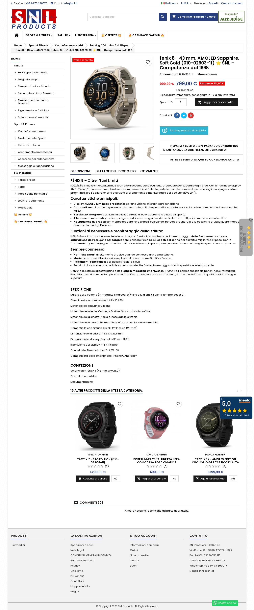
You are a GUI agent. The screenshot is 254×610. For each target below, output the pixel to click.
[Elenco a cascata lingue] (170, 3)
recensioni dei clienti (243, 239)
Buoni (133, 566)
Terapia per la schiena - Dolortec (33, 101)
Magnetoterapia (28, 79)
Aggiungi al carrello (216, 102)
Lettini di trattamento (31, 201)
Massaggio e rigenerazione (36, 166)
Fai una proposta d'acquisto (184, 130)
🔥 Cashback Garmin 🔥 (146, 35)
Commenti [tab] (149, 171)
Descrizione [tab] (80, 171)
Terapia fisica (27, 180)
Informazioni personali (144, 545)
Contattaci (77, 581)
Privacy (75, 566)
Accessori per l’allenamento (36, 159)
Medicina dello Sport (31, 138)
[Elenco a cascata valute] (187, 3)
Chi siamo (76, 571)
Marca (202, 74)
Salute (62, 35)
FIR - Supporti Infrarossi (32, 72)
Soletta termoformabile (33, 117)
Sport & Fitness (38, 35)
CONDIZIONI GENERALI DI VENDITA (91, 555)
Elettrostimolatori (29, 145)
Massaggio (25, 207)
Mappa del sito (80, 586)
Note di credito (139, 555)
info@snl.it (70, 3)
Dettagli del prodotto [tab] (115, 171)
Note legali (77, 550)
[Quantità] (181, 102)
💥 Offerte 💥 (111, 35)
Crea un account (232, 3)
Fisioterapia (84, 35)
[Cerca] (127, 17)
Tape (21, 187)
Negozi (75, 591)
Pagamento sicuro (82, 560)
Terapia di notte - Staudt (33, 86)
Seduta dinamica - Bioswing (36, 93)
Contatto (199, 535)
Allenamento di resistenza (35, 152)
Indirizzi (135, 560)
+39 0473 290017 (36, 3)
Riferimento (168, 74)
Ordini (134, 550)
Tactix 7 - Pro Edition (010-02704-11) (98, 460)
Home (15, 59)
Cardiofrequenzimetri (32, 131)
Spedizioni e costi (81, 545)
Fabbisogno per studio (32, 194)
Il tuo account (143, 535)
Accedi (213, 3)
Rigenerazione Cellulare (33, 110)
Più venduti (18, 545)
